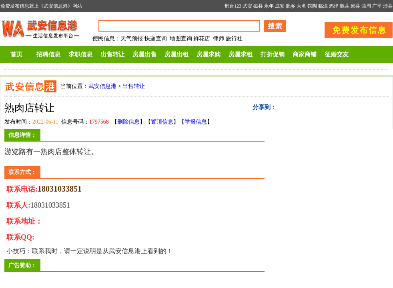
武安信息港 (102, 86)
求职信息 (80, 54)
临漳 (323, 6)
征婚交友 (337, 54)
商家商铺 (305, 54)
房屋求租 (241, 54)
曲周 (366, 6)
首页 (16, 54)
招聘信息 (48, 54)
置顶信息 (162, 122)
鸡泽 (334, 6)
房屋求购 (208, 54)
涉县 (388, 6)
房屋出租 (176, 54)
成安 (280, 6)
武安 (247, 6)
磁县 (258, 6)
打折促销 (273, 54)
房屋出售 (144, 54)
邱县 (355, 6)
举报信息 (195, 122)
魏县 (344, 6)
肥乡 (290, 6)
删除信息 (128, 122)
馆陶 (312, 6)
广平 (377, 6)
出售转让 (112, 54)
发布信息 (355, 28)
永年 (269, 6)
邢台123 (233, 6)
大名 (301, 6)
